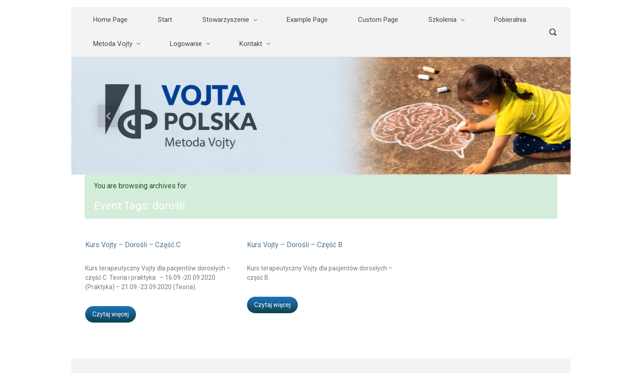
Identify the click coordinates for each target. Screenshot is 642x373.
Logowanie (186, 44)
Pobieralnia (510, 20)
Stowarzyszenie (225, 20)
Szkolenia (442, 20)
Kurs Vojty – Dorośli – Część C (133, 244)
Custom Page (378, 20)
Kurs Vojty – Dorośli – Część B (294, 244)
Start (165, 20)
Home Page (110, 20)
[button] (108, 116)
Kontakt (250, 44)
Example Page (307, 20)
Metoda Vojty (112, 44)
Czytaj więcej (110, 314)
